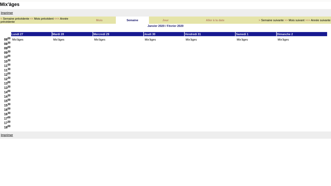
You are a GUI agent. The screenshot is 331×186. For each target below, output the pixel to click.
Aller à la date (215, 20)
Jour (165, 20)
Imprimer (7, 13)
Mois (99, 20)
